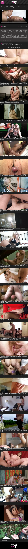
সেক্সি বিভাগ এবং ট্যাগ (6, 44)
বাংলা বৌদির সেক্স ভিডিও (17, 44)
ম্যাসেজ (10, 43)
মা (7, 43)
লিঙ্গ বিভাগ (4, 43)
